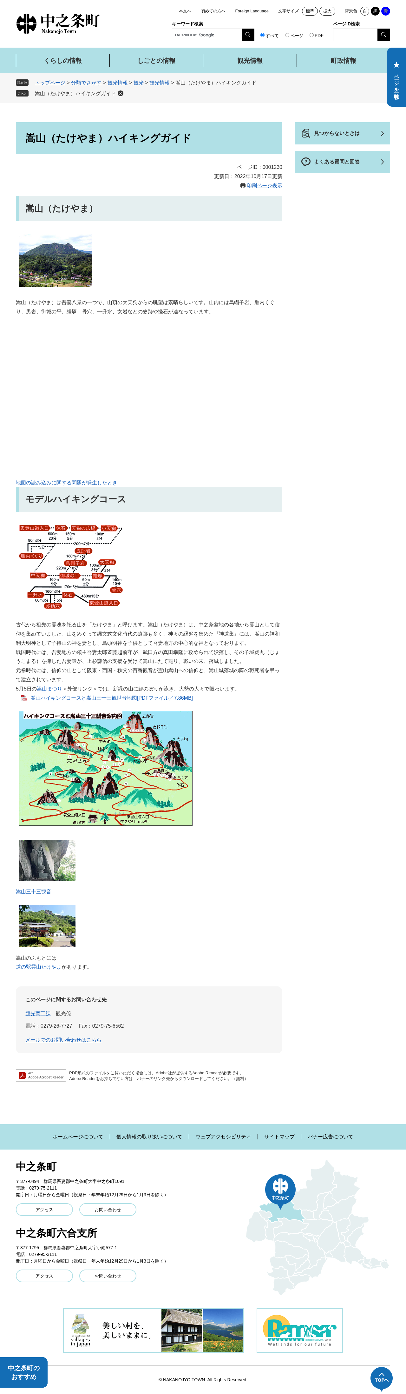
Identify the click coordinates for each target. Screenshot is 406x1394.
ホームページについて (78, 1136)
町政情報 (343, 60)
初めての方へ (213, 11)
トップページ (50, 82)
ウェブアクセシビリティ (223, 1136)
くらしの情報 (63, 60)
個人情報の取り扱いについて (149, 1136)
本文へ (185, 11)
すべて (272, 35)
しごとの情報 (156, 60)
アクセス (44, 1209)
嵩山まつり (49, 688)
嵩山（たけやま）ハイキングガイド (75, 93)
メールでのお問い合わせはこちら (63, 1040)
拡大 (327, 11)
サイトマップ (279, 1136)
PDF (319, 35)
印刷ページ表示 (264, 185)
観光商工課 (38, 1013)
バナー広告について (330, 1136)
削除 (120, 93)
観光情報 (250, 60)
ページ (297, 35)
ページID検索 (346, 23)
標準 (310, 11)
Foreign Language (252, 11)
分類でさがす (86, 82)
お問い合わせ (108, 1209)
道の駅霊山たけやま (39, 967)
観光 (139, 82)
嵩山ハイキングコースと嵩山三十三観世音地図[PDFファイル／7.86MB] (111, 698)
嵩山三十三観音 (33, 891)
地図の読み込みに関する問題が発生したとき (66, 482)
